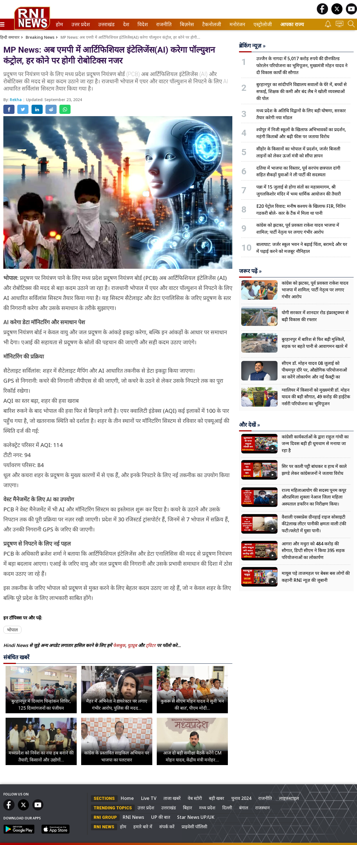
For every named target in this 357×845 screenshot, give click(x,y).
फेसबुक (119, 645)
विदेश (142, 24)
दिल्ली (227, 807)
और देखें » (249, 424)
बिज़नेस (186, 24)
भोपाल (12, 629)
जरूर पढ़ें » (250, 271)
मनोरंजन (236, 24)
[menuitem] (59, 24)
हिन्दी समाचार (10, 37)
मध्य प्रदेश (207, 807)
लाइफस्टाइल (289, 798)
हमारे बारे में (142, 826)
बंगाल (243, 807)
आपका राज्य (292, 24)
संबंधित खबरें (16, 657)
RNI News (133, 817)
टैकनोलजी (210, 24)
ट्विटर (151, 645)
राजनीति (163, 24)
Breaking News (40, 37)
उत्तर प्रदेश (79, 24)
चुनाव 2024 (241, 798)
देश (125, 24)
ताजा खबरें (172, 798)
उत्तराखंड (105, 24)
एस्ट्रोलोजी (262, 24)
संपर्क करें (167, 826)
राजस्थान (262, 807)
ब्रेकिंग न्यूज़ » (252, 45)
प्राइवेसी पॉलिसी (194, 826)
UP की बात (160, 817)
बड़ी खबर (216, 798)
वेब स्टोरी (195, 798)
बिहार (187, 807)
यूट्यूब (132, 645)
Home (127, 798)
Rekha (16, 99)
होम (59, 24)
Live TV (148, 798)
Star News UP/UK (195, 817)
